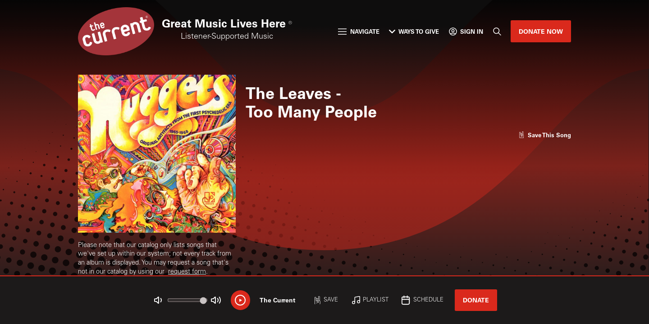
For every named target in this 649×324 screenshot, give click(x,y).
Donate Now (541, 31)
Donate (476, 300)
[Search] (496, 31)
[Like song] (544, 134)
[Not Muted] (158, 300)
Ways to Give (414, 31)
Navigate (358, 31)
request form (187, 272)
